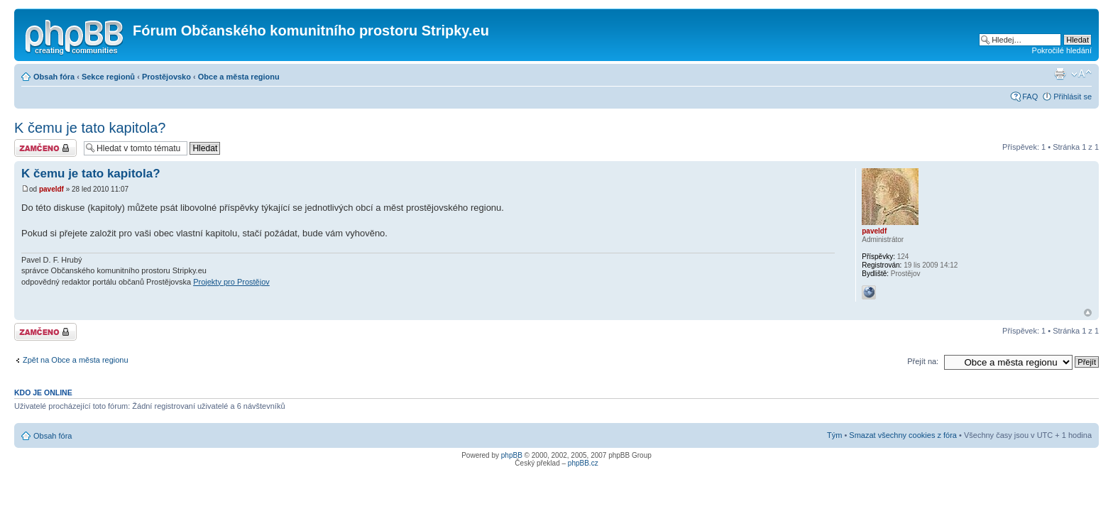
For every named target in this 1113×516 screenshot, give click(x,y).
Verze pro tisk (1060, 73)
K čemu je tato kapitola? (89, 128)
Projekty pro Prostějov (231, 282)
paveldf (51, 189)
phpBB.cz (583, 463)
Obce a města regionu (239, 76)
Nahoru (1088, 313)
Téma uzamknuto (45, 148)
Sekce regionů (108, 76)
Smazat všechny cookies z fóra (903, 435)
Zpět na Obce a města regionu (75, 360)
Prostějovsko (166, 76)
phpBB (511, 455)
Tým (834, 435)
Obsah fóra (54, 76)
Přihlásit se (1072, 96)
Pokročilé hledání (1062, 50)
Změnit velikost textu (1081, 73)
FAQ (1030, 96)
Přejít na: (922, 361)
